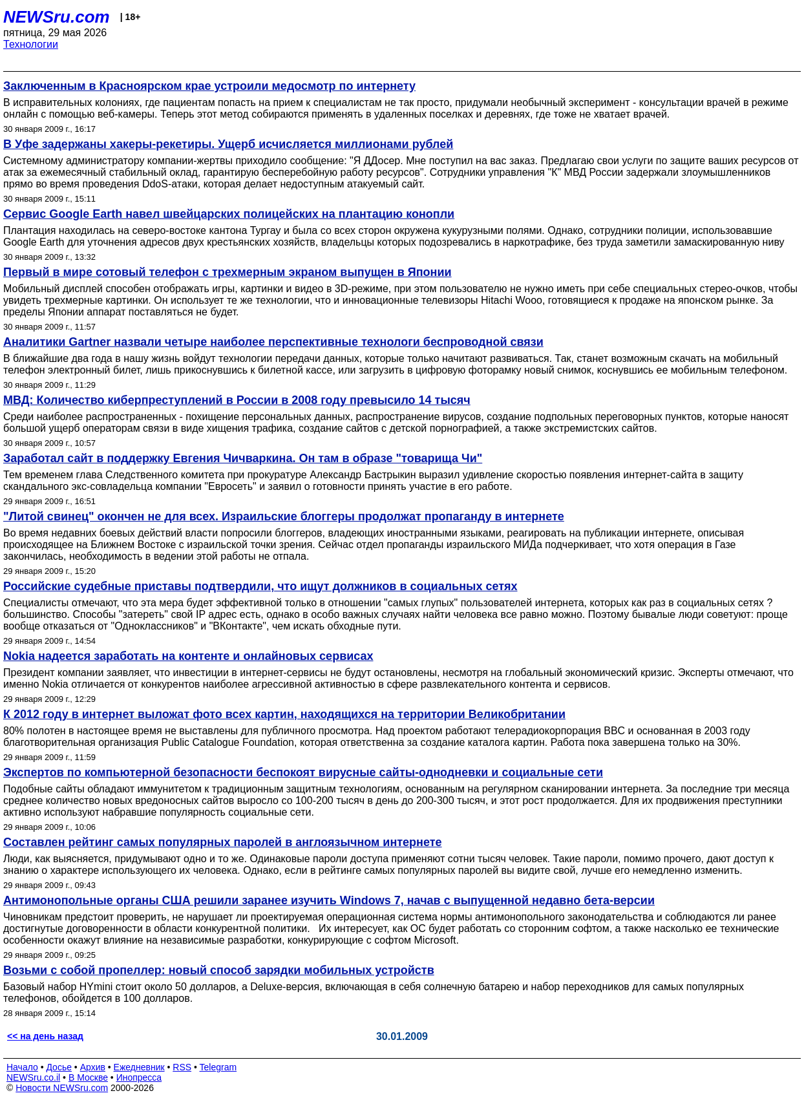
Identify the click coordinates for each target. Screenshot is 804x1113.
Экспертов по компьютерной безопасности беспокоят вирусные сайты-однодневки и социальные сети (303, 772)
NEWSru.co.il (33, 1077)
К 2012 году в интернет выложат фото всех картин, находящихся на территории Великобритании (284, 714)
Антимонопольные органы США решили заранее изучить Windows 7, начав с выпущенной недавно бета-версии (329, 900)
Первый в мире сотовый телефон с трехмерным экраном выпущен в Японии (227, 272)
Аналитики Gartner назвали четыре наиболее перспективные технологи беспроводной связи (273, 341)
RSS (182, 1067)
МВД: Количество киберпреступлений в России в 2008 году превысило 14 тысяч (237, 400)
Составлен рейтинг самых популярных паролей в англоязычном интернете (222, 842)
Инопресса (139, 1077)
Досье (59, 1067)
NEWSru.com (56, 16)
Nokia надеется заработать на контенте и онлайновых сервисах (188, 656)
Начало (22, 1067)
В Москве (88, 1077)
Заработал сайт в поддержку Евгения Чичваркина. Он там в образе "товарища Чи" (242, 458)
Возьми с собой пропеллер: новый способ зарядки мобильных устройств (218, 970)
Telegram (218, 1067)
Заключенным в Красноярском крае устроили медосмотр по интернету (209, 86)
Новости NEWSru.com (62, 1088)
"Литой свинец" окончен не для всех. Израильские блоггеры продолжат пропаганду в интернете (283, 516)
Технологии (30, 44)
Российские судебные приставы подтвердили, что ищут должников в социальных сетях (260, 586)
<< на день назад (45, 1036)
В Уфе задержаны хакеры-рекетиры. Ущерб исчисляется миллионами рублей (228, 144)
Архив (92, 1067)
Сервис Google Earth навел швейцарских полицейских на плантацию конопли (228, 213)
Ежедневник (139, 1067)
